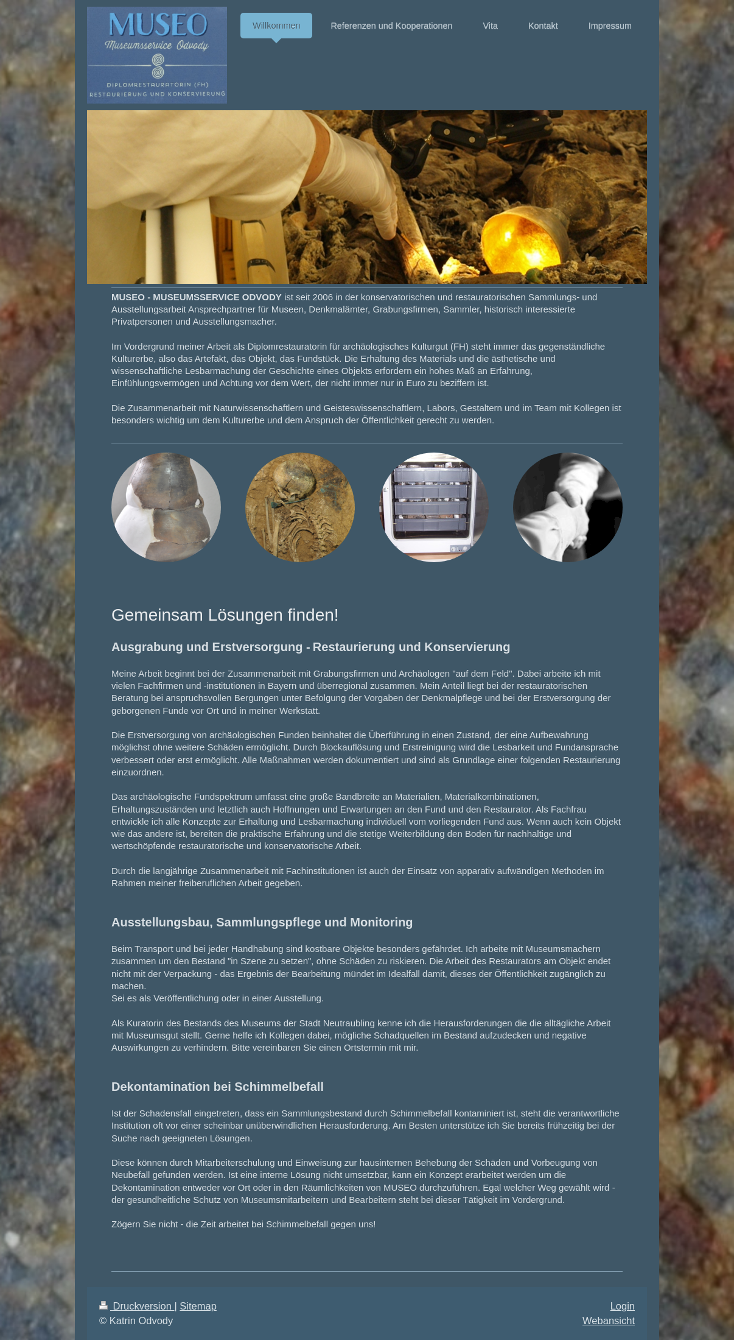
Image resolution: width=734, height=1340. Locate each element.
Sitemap (198, 1305)
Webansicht (608, 1320)
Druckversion (136, 1305)
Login (622, 1305)
